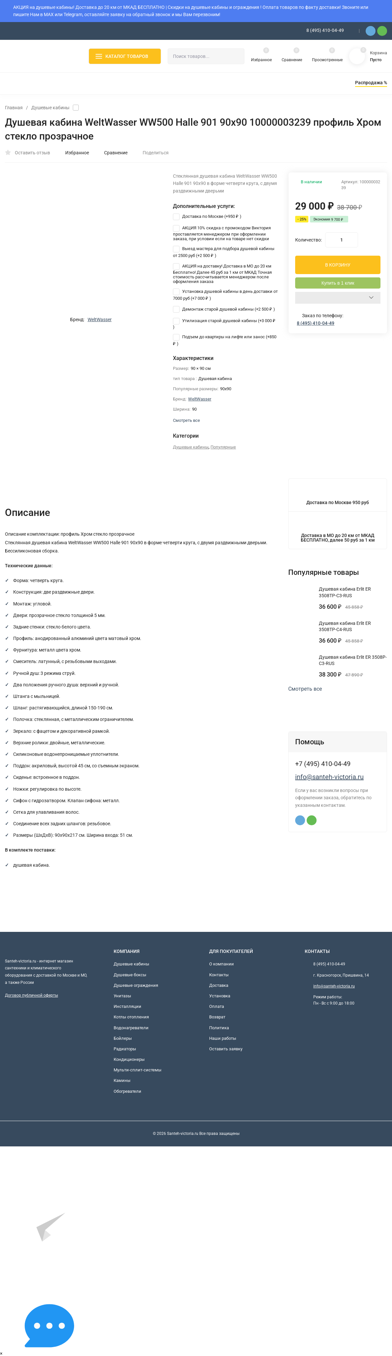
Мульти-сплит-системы (137, 1069)
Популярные (223, 447)
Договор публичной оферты (31, 995)
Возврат (217, 1016)
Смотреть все (308, 689)
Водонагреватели (131, 1027)
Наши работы (222, 1038)
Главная (14, 107)
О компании (221, 963)
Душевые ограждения (136, 985)
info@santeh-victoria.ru (329, 777)
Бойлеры (123, 1038)
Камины (122, 1080)
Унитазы (122, 995)
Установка (219, 995)
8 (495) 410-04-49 (325, 30)
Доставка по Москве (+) (207, 216)
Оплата (216, 1006)
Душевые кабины (50, 107)
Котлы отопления (131, 1016)
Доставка (218, 985)
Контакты (219, 974)
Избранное (73, 152)
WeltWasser (100, 319)
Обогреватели (127, 1091)
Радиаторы (125, 1048)
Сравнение (112, 152)
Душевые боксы (130, 974)
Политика (219, 1027)
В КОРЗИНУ (337, 265)
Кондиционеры (129, 1059)
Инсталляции (127, 1006)
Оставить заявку (225, 1048)
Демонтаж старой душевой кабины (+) (224, 309)
